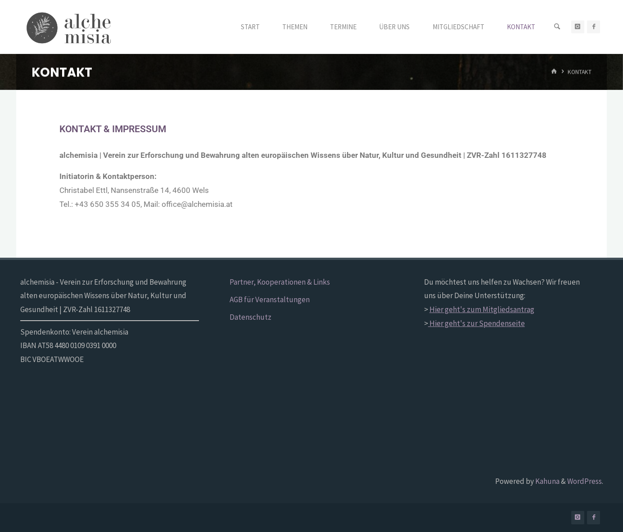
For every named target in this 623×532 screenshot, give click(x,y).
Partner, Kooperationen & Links (280, 282)
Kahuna (547, 481)
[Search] (557, 27)
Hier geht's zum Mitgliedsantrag (481, 309)
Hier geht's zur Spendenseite (476, 323)
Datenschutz (250, 317)
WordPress (584, 481)
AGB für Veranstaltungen (270, 299)
